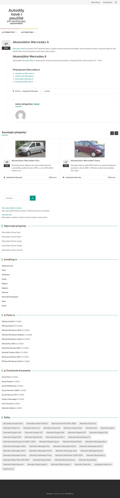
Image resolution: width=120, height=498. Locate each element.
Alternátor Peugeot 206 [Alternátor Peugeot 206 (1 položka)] (55, 432)
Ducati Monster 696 (9, 395)
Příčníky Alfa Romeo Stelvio (12, 361)
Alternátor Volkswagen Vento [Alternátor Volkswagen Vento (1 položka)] (40, 455)
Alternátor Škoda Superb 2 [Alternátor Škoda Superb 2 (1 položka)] (61, 464)
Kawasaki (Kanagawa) (10, 297)
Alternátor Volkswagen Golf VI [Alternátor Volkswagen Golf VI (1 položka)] (40, 451)
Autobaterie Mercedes (30, 91)
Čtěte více (53, 177)
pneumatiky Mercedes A (24, 79)
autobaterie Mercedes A (24, 81)
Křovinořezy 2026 (8, 344)
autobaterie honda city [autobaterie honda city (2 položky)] (103, 464)
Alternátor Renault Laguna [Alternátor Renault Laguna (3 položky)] (49, 442)
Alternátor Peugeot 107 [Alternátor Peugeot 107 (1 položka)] (34, 432)
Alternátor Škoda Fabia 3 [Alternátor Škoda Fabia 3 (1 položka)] (96, 455)
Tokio (4, 270)
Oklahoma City (7, 266)
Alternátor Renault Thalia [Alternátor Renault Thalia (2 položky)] (72, 442)
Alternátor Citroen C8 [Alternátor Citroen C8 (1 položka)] (52, 428)
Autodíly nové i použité (16, 14)
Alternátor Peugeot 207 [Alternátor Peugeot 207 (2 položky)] (77, 432)
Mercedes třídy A (19, 48)
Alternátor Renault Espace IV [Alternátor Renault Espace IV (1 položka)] (79, 437)
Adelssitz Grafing (8, 408)
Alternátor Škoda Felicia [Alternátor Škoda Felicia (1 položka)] (42, 460)
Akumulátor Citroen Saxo (11, 232)
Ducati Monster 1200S (10, 390)
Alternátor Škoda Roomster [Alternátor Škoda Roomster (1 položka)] (13, 464)
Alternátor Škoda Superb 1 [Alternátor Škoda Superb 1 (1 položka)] (37, 464)
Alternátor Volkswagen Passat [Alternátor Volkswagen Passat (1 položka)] (92, 451)
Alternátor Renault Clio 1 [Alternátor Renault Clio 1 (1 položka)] (55, 437)
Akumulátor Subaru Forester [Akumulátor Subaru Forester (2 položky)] (37, 423)
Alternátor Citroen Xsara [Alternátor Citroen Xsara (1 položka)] (73, 428)
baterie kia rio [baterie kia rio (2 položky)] (8, 469)
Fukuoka (5, 292)
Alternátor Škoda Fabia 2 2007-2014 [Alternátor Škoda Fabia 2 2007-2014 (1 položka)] (69, 455)
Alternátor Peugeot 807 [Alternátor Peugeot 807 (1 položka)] (12, 437)
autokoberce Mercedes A (24, 73)
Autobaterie (107, 2)
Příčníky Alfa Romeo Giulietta (13, 335)
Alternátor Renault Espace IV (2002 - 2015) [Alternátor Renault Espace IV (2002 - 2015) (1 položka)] (19, 442)
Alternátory (95, 2)
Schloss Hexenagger (9, 399)
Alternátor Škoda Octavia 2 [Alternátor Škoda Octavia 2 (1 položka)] (65, 460)
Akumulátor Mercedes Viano (85, 161)
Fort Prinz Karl (7, 404)
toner (48, 91)
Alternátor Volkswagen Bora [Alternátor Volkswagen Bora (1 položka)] (95, 442)
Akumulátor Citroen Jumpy (12, 241)
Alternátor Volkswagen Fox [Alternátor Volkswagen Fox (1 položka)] (39, 446)
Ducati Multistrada (9, 386)
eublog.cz (11, 259)
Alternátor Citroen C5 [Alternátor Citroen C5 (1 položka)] (32, 428)
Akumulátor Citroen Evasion (12, 250)
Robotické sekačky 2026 (11, 348)
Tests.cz (10, 315)
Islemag (49, 494)
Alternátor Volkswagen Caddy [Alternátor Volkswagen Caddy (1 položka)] (14, 446)
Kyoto (4, 306)
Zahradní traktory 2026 (11, 352)
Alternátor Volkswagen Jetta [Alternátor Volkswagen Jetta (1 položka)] (66, 451)
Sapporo (5, 288)
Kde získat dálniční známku (12, 208)
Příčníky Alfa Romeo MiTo (11, 330)
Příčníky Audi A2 (8, 321)
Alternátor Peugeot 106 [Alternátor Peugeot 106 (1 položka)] (12, 432)
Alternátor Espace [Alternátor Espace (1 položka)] (107, 428)
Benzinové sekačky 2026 (11, 357)
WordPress (69, 494)
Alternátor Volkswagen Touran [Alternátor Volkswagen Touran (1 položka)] (14, 455)
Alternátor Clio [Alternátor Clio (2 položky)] (91, 428)
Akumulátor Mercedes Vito (25, 161)
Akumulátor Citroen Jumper (12, 245)
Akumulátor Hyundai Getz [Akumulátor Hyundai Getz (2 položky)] (13, 423)
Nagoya (5, 283)
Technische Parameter (18, 370)
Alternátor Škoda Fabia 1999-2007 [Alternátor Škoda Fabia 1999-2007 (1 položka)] (16, 460)
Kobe (4, 301)
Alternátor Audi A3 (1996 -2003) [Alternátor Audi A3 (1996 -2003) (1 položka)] (64, 423)
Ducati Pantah (7, 381)
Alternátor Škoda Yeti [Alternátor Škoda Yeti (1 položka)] (83, 464)
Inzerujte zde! (7, 215)
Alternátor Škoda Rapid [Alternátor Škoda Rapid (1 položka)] (87, 460)
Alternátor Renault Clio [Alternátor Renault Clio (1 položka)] (33, 437)
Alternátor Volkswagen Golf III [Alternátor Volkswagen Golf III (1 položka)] (64, 446)
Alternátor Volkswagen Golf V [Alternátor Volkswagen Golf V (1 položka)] (14, 451)
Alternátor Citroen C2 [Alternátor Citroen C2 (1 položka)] (88, 423)
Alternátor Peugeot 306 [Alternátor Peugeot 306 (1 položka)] (98, 432)
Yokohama (6, 274)
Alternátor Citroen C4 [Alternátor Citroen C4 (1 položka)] (11, 428)
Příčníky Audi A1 (8, 326)
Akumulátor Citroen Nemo (11, 237)
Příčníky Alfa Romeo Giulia (12, 339)
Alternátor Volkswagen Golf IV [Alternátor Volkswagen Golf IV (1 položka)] (91, 446)
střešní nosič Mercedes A (24, 76)
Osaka (4, 279)
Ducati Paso (6, 377)
